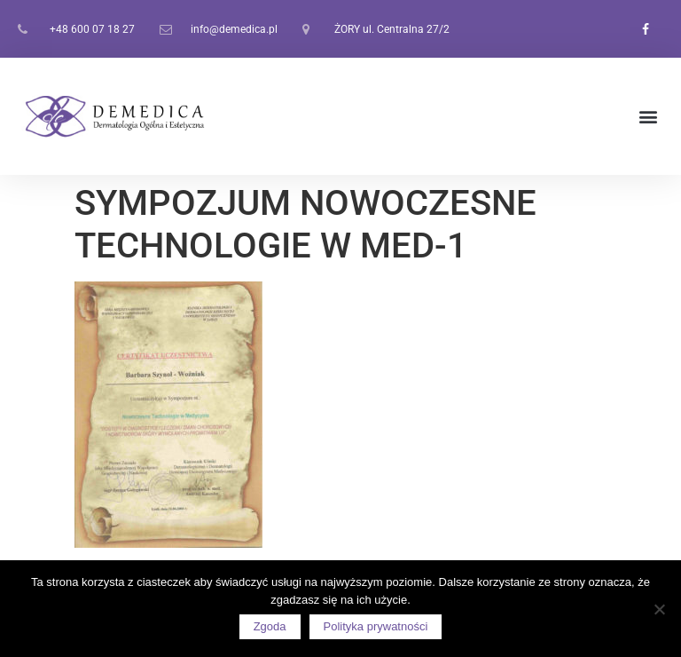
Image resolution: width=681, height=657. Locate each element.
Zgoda (270, 626)
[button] (648, 116)
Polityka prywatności (376, 626)
